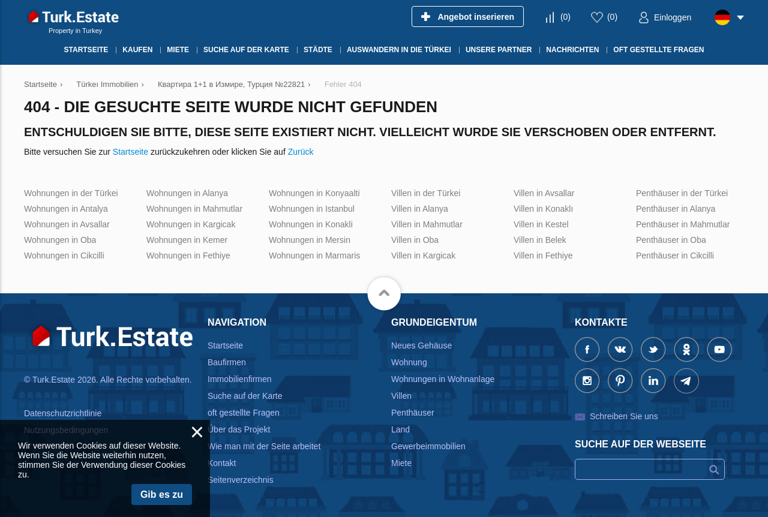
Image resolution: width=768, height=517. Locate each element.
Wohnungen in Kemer (186, 240)
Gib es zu (161, 494)
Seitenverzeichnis (241, 480)
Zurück (301, 152)
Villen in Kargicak (423, 255)
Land (400, 429)
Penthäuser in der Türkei (682, 193)
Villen (401, 396)
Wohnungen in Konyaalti (314, 193)
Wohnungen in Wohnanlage (442, 379)
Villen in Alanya (419, 209)
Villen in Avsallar (544, 193)
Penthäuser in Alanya (675, 209)
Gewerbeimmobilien (428, 446)
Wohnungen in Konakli (311, 224)
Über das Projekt (239, 429)
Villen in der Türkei (425, 193)
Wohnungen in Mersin (309, 240)
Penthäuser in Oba (671, 240)
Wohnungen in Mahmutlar (194, 209)
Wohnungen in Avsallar (67, 224)
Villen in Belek (540, 240)
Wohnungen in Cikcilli (64, 255)
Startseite (130, 152)
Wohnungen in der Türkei (71, 193)
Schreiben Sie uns (624, 416)
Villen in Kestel (541, 224)
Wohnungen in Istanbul (312, 209)
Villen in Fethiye (543, 255)
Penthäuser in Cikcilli (675, 255)
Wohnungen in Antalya (66, 209)
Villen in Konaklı (543, 209)
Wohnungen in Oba (60, 240)
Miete (401, 463)
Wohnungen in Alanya (187, 193)
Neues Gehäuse (421, 345)
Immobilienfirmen (240, 379)
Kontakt (222, 463)
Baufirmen (227, 362)
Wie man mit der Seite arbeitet (264, 446)
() (565, 17)
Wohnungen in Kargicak (190, 224)
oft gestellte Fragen (244, 412)
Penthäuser (412, 412)
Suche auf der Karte (245, 396)
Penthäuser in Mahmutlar (683, 224)
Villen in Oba (415, 240)
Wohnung (409, 362)
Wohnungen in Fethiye (188, 255)
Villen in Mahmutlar (427, 224)
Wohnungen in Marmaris (314, 255)
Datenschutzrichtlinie (62, 413)
